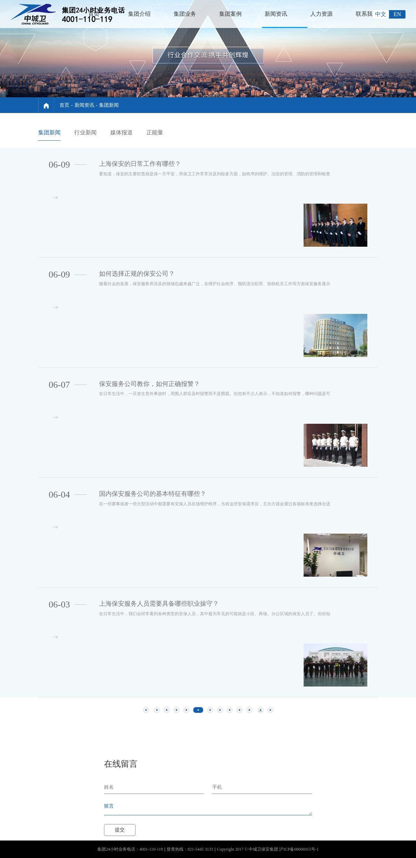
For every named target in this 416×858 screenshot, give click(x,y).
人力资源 (321, 14)
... (260, 710)
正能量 (154, 132)
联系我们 (367, 14)
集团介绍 (139, 14)
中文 (380, 14)
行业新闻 (85, 132)
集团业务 (185, 14)
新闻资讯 (276, 14)
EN (397, 14)
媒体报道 (121, 132)
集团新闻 (109, 105)
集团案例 (230, 14)
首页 (93, 14)
